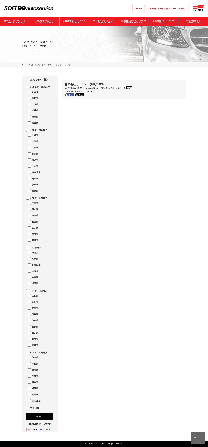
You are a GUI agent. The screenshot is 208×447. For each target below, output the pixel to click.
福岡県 (33, 388)
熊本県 (33, 382)
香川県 (33, 332)
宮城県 (33, 98)
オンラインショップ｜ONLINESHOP (104, 21)
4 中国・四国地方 (37, 290)
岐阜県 (33, 215)
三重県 (33, 203)
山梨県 (33, 147)
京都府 (33, 252)
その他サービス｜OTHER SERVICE (44, 21)
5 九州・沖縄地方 (37, 352)
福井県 (33, 234)
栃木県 (33, 166)
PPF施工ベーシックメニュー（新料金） (168, 8)
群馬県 (33, 178)
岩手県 (33, 110)
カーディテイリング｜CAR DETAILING (15, 21)
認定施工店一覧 (37, 65)
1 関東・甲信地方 (37, 130)
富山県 (33, 209)
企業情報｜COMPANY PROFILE (163, 21)
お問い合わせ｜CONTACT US (193, 21)
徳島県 (33, 320)
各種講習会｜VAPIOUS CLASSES (74, 21)
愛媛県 (33, 326)
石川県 (33, 227)
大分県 (33, 363)
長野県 (33, 190)
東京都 (33, 159)
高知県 (33, 339)
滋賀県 (33, 283)
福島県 (33, 116)
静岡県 (33, 240)
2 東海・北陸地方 (37, 198)
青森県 (33, 122)
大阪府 (33, 271)
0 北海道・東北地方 (38, 87)
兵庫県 (49, 65)
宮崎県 (33, 369)
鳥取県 (33, 345)
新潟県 (33, 153)
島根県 (33, 308)
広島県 (33, 314)
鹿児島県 (34, 400)
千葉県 (33, 135)
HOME (139, 8)
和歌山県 (34, 264)
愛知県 (33, 221)
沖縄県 (33, 376)
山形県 (33, 104)
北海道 (33, 92)
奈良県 (33, 277)
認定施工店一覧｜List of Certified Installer (133, 21)
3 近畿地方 (33, 247)
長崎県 (33, 394)
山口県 (33, 295)
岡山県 (33, 302)
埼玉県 (33, 141)
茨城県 (33, 184)
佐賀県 (33, 357)
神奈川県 (34, 172)
